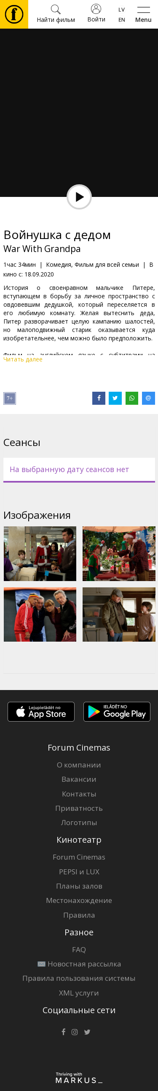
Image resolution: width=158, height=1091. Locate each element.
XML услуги (79, 993)
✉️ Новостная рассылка (79, 964)
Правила (79, 915)
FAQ (79, 949)
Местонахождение (79, 900)
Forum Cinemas (79, 857)
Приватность (79, 808)
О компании (79, 765)
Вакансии (79, 779)
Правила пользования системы (79, 978)
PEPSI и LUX (79, 871)
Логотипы (79, 822)
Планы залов (79, 886)
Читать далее (23, 359)
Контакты (79, 794)
